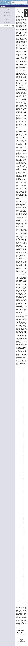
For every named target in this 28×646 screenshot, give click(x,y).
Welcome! (5, 29)
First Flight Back (7, 12)
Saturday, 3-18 (6, 19)
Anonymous (23, 634)
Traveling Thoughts (7, 25)
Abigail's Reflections (7, 15)
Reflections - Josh (7, 9)
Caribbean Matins (7, 22)
